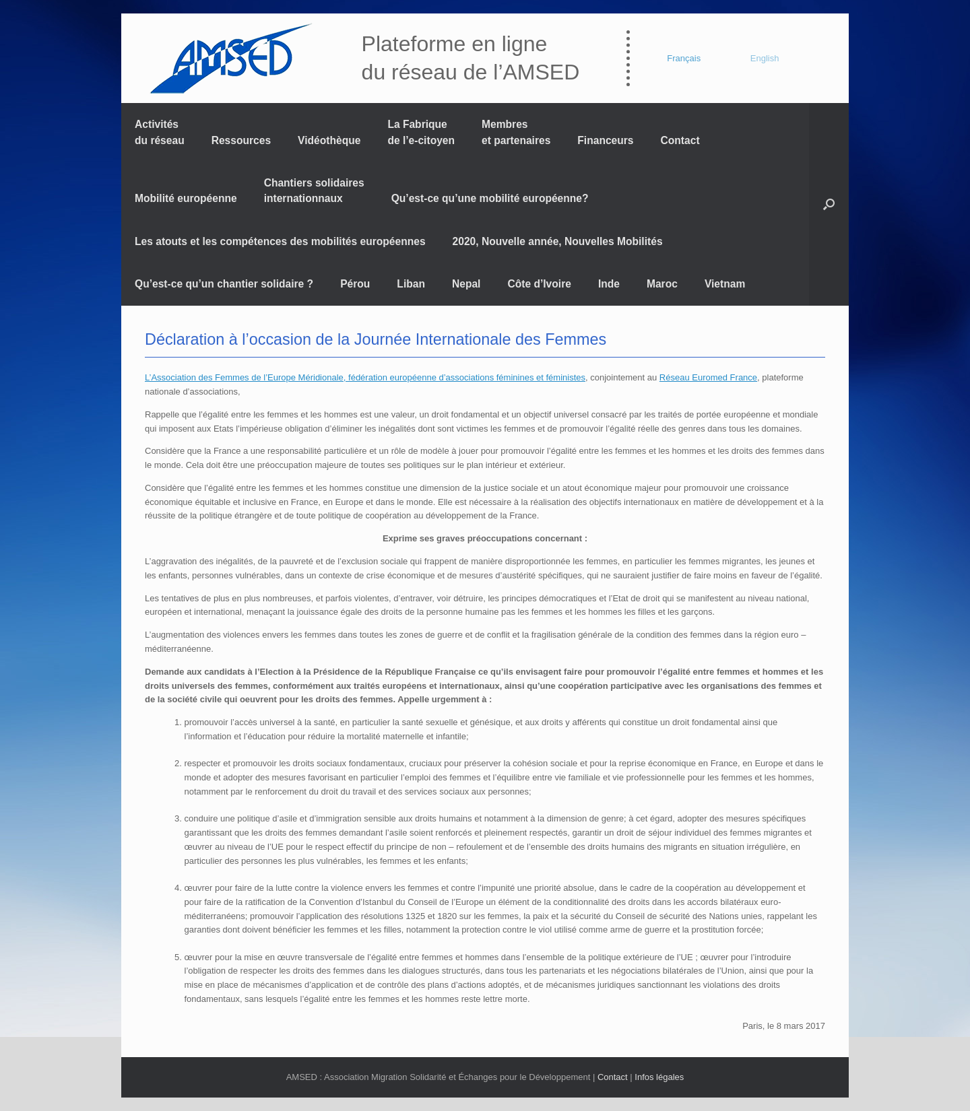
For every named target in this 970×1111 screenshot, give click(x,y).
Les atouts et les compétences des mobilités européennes (280, 241)
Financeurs (605, 140)
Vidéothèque (329, 140)
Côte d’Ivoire (539, 284)
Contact (680, 140)
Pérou (355, 284)
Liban (411, 284)
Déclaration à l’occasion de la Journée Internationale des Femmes (375, 339)
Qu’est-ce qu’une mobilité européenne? (490, 198)
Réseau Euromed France (708, 377)
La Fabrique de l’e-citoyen (421, 132)
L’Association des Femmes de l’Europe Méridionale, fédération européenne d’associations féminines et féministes (365, 377)
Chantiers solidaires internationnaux (314, 190)
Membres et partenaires (516, 132)
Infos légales (659, 1077)
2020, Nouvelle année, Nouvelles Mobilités (558, 241)
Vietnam (725, 284)
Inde (609, 284)
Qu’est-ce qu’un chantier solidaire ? (224, 284)
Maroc (662, 284)
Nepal (466, 284)
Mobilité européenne (186, 198)
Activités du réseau (160, 132)
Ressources (241, 140)
